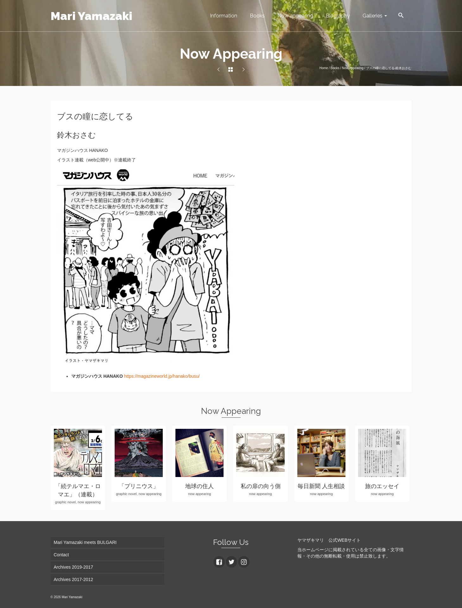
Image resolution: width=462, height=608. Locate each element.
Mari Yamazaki (91, 16)
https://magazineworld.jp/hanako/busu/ (162, 376)
